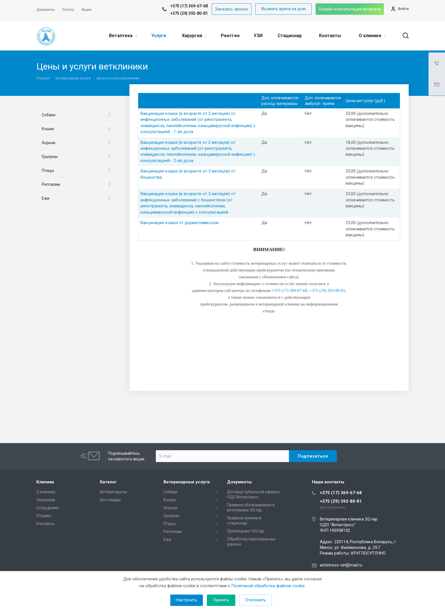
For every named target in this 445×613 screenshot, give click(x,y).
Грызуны (50, 156)
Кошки (48, 129)
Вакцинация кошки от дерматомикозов (179, 222)
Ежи (45, 198)
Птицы (48, 170)
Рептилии (51, 184)
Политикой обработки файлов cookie (268, 585)
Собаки (48, 115)
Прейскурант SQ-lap (245, 531)
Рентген (230, 35)
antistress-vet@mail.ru (341, 565)
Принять (221, 600)
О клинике (372, 35)
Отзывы (43, 515)
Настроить (186, 600)
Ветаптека (123, 35)
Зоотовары (110, 500)
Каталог (108, 481)
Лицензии (45, 500)
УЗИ (258, 35)
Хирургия (194, 35)
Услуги (158, 35)
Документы (239, 481)
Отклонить (255, 600)
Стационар (290, 35)
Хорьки (48, 142)
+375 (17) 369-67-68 (341, 492)
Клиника (45, 481)
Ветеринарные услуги (186, 481)
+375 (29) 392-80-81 (189, 13)
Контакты (330, 35)
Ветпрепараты (113, 492)
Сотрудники (47, 507)
